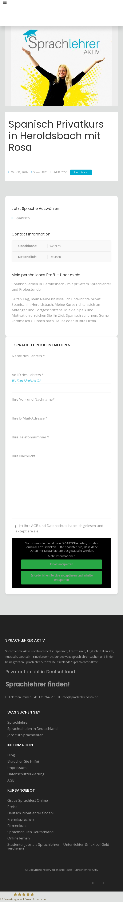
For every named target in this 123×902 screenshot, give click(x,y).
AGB (11, 780)
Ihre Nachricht (61, 459)
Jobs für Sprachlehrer (25, 735)
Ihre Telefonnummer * (61, 441)
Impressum (17, 768)
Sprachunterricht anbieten (98, 7)
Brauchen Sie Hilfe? (23, 761)
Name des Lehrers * (61, 359)
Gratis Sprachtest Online (27, 800)
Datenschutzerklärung (25, 774)
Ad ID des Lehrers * (61, 380)
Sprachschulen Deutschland (30, 832)
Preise (12, 807)
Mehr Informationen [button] (61, 556)
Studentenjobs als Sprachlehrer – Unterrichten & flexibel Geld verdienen (58, 846)
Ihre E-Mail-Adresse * (61, 422)
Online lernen (18, 838)
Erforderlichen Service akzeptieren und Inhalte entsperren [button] (62, 577)
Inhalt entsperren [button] (61, 564)
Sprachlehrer (81, 172)
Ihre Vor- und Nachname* (61, 403)
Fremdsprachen (20, 819)
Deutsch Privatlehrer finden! (30, 813)
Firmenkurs (17, 825)
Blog (11, 755)
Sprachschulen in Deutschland (32, 729)
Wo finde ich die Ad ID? (26, 380)
